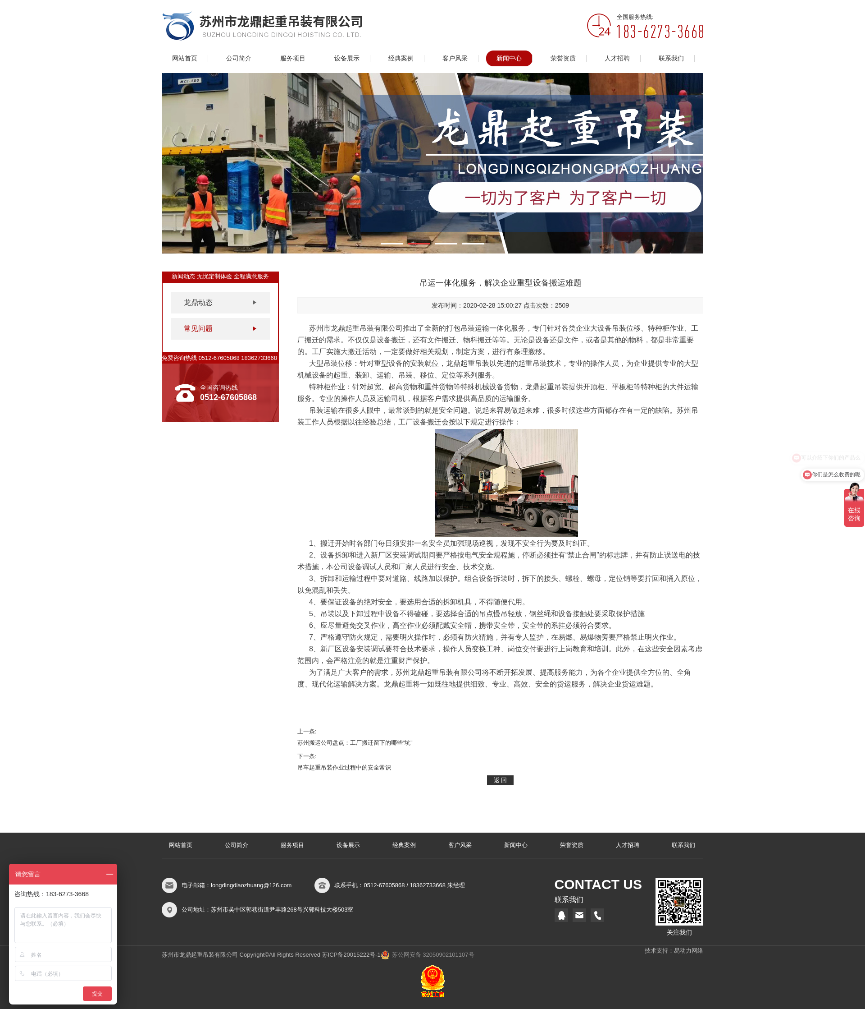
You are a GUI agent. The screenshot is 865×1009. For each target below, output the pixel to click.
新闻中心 (509, 58)
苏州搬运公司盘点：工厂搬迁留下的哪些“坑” (355, 742)
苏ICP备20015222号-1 (351, 954)
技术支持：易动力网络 (674, 950)
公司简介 (238, 58)
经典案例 (401, 58)
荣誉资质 (563, 58)
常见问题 (198, 328)
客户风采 (455, 58)
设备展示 (347, 58)
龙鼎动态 (198, 302)
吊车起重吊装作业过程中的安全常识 (344, 767)
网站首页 (184, 58)
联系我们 (671, 58)
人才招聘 (617, 58)
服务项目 (292, 58)
